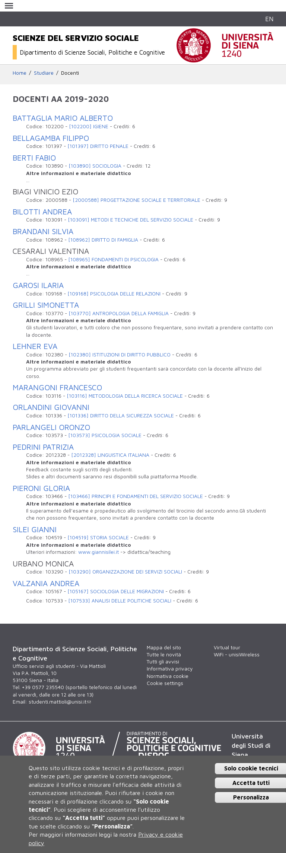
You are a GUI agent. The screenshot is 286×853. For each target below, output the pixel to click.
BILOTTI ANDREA (42, 211)
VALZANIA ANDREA (46, 583)
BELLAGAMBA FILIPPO (51, 137)
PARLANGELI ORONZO (51, 427)
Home (19, 73)
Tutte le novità (164, 654)
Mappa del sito (164, 647)
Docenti (70, 73)
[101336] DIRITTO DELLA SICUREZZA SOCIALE (120, 416)
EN (269, 18)
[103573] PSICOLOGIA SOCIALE (105, 435)
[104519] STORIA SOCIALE (98, 537)
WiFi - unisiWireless (237, 654)
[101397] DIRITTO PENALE (97, 146)
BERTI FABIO (34, 157)
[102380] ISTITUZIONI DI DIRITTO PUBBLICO (120, 355)
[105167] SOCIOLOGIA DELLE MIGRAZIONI (115, 591)
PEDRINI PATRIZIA (43, 446)
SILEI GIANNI (35, 529)
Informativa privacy (170, 669)
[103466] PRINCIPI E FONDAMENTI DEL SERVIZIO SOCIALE (135, 496)
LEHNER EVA (35, 346)
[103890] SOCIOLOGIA (95, 166)
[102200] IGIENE (88, 126)
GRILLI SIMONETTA (46, 304)
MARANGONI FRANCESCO (57, 387)
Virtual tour (227, 647)
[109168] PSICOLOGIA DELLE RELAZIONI (114, 294)
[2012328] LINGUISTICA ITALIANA (110, 455)
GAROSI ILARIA (38, 285)
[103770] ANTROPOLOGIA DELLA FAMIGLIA (119, 313)
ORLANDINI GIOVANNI (51, 407)
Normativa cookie (167, 676)
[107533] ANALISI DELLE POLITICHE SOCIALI (119, 601)
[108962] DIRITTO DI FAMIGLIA (103, 240)
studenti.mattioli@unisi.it (60, 702)
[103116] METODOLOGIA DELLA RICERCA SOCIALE (125, 396)
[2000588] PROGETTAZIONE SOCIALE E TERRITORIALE (136, 200)
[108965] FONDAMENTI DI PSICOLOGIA (113, 259)
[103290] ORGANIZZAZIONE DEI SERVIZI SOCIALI (125, 572)
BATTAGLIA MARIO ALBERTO (63, 117)
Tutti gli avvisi (163, 662)
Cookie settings (165, 683)
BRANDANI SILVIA (43, 231)
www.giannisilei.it (98, 552)
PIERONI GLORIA (41, 488)
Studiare (44, 73)
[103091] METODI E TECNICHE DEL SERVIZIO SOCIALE (130, 220)
